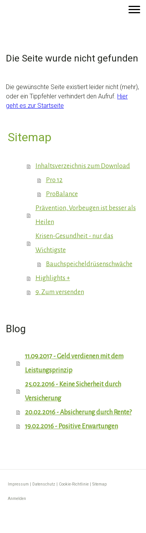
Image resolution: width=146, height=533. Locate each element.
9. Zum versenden (59, 292)
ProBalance (62, 194)
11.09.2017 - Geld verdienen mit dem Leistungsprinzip (74, 363)
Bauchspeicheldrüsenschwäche (89, 264)
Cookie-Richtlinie (74, 484)
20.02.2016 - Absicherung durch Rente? (78, 412)
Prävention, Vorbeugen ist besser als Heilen (85, 215)
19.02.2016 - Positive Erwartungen (71, 426)
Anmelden (17, 498)
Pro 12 (54, 180)
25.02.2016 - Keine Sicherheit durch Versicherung (73, 391)
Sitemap (99, 484)
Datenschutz (43, 484)
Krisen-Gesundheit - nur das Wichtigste (74, 243)
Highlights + (52, 278)
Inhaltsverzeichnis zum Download (82, 166)
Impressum (18, 484)
